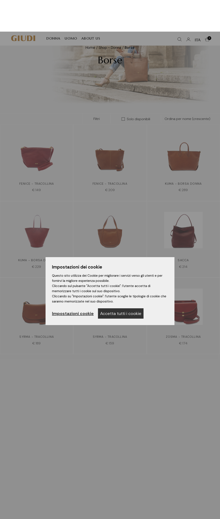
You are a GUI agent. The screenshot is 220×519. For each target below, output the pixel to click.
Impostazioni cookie (73, 282)
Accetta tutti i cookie (120, 282)
